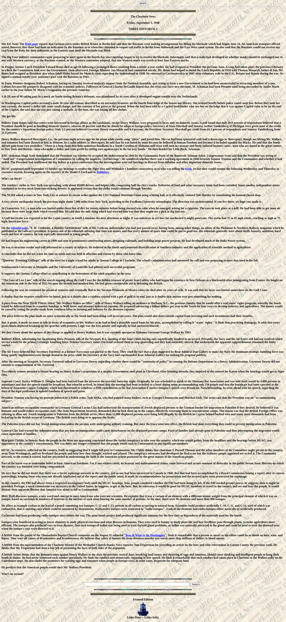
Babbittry (103, 172)
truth (188, 168)
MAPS (143, 3)
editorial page (19, 227)
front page (31, 43)
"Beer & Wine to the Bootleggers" (145, 535)
